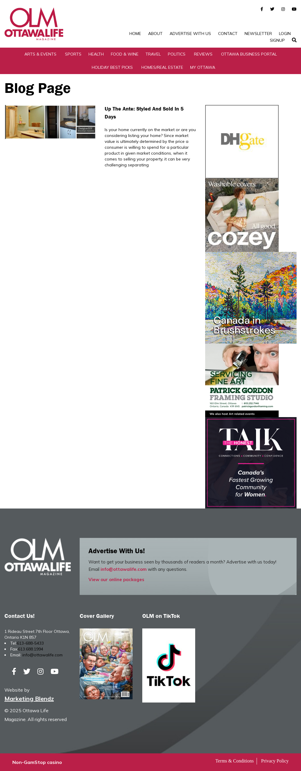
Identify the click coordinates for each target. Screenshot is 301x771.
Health (96, 54)
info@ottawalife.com (124, 569)
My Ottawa (202, 67)
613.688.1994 (30, 649)
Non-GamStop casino (37, 762)
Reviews (203, 54)
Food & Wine (124, 54)
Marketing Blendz (29, 698)
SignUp (277, 40)
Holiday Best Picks (112, 67)
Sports (73, 54)
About (155, 33)
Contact (228, 33)
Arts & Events (40, 54)
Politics (176, 54)
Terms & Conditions (234, 760)
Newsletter (258, 33)
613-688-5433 (30, 643)
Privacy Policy (275, 760)
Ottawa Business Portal (249, 54)
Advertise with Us (190, 33)
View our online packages (116, 579)
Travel (153, 54)
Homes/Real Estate (162, 67)
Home (135, 33)
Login (285, 33)
